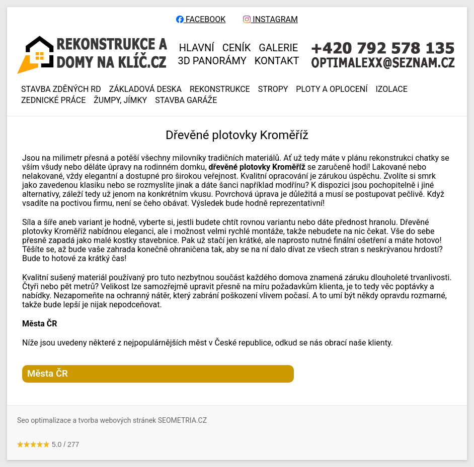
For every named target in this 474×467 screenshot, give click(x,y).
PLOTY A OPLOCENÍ (331, 89)
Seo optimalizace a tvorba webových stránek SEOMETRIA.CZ (112, 420)
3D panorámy (212, 61)
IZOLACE (392, 89)
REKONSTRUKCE (220, 89)
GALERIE (278, 48)
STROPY (273, 89)
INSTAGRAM (270, 20)
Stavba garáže (186, 100)
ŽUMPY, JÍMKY (120, 100)
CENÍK (236, 48)
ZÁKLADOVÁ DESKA (145, 89)
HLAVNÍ (196, 48)
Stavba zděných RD (61, 89)
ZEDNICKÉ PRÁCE (53, 100)
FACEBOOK (200, 20)
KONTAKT (277, 61)
